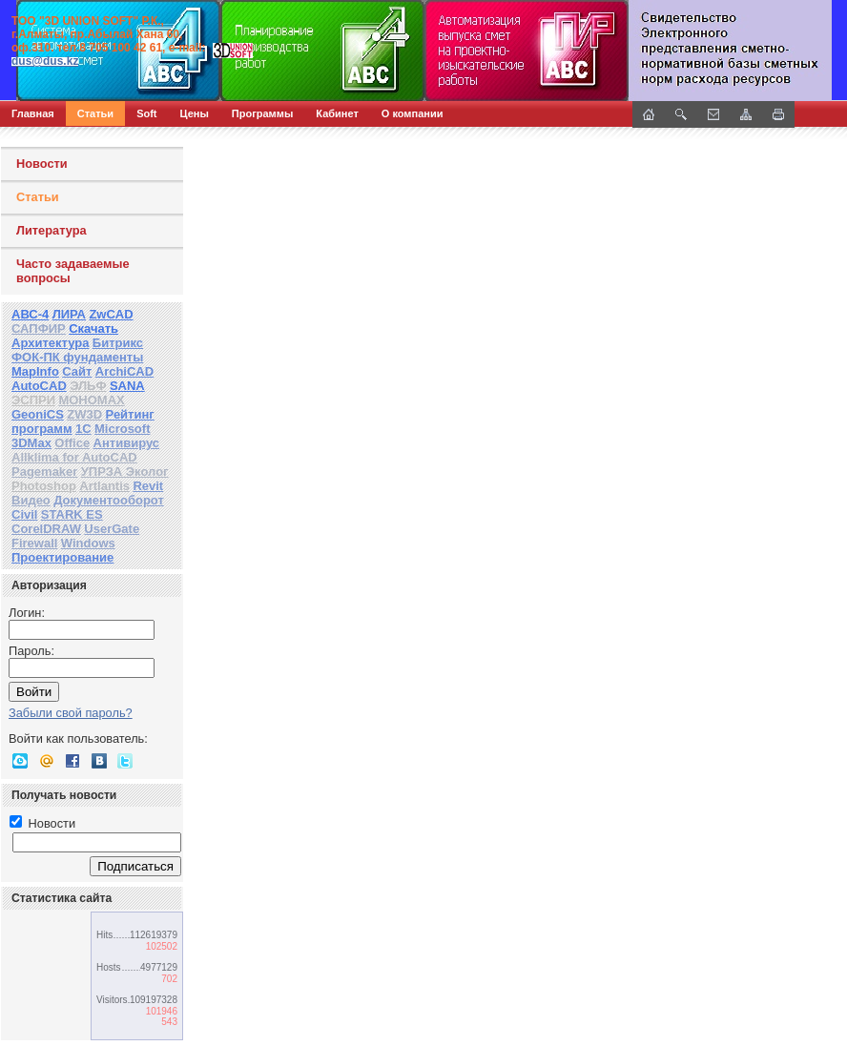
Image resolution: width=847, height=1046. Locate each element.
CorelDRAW (46, 529)
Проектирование (62, 557)
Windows (88, 543)
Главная (32, 113)
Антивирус (126, 443)
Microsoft (122, 428)
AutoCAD (39, 386)
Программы (262, 113)
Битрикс (118, 343)
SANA (127, 386)
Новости (42, 163)
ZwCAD (111, 314)
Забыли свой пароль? (71, 713)
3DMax (31, 443)
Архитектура (50, 343)
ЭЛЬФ (88, 386)
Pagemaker (44, 471)
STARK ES (72, 514)
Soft (146, 113)
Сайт (77, 371)
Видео (31, 500)
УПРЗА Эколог (125, 471)
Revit (148, 486)
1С (83, 428)
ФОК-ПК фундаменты (77, 357)
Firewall (34, 543)
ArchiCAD (124, 371)
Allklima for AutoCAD (74, 457)
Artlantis (104, 486)
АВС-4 (30, 314)
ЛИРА (69, 314)
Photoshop (43, 486)
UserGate (111, 529)
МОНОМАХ (91, 400)
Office (72, 443)
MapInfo (35, 371)
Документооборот (108, 500)
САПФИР (38, 328)
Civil (24, 514)
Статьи (95, 113)
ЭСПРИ (33, 400)
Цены (194, 113)
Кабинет (337, 113)
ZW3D (84, 414)
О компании (413, 113)
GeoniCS (37, 414)
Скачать (93, 328)
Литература (51, 230)
